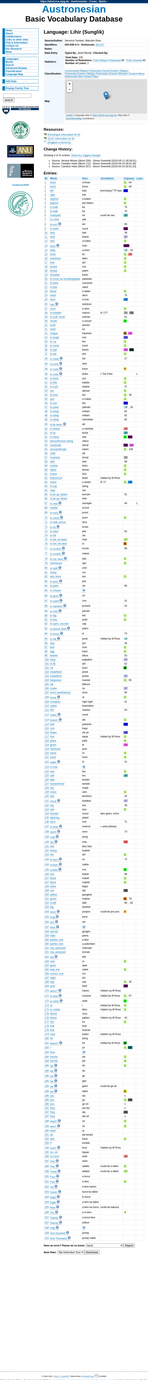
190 (47, 1130)
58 (46, 461)
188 (47, 1121)
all (51, 1134)
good (53, 965)
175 (47, 1013)
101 (47, 663)
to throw (54, 634)
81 (46, 572)
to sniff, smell (57, 316)
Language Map (14, 74)
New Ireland (85, 76)
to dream (55, 428)
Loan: (139, 178)
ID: (46, 178)
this (52, 1021)
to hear (54, 394)
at (51, 1005)
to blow (54, 826)
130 (47, 796)
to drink (54, 378)
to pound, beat (58, 628)
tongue (54, 333)
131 (47, 800)
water (53, 762)
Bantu (102, 1)
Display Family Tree (17, 88)
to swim (54, 228)
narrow (54, 931)
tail (51, 684)
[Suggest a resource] (59, 142)
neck (53, 299)
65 (46, 490)
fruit (52, 736)
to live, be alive (58, 543)
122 (47, 761)
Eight (53, 1197)
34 (46, 341)
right (52, 194)
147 (47, 878)
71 (46, 522)
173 (47, 1005)
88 (46, 605)
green (53, 898)
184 (47, 1056)
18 (46, 266)
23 (46, 291)
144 (47, 859)
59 (46, 465)
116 (47, 732)
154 (47, 911)
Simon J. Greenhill (61, 1376)
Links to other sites (17, 39)
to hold (54, 611)
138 (47, 831)
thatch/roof (56, 478)
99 (46, 655)
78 (46, 558)
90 (46, 615)
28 (46, 312)
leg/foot (54, 198)
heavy (53, 850)
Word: (53, 178)
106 (47, 688)
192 (47, 1138)
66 (46, 494)
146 (47, 874)
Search (10, 65)
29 (46, 316)
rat (51, 667)
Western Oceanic (128, 73)
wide (52, 935)
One (52, 1161)
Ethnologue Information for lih (64, 134)
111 (47, 709)
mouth (53, 321)
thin (52, 922)
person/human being (61, 441)
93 (46, 628)
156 (47, 921)
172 (47, 1000)
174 (47, 1009)
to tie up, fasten (58, 494)
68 (46, 507)
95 (46, 638)
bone (53, 254)
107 (47, 692)
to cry (53, 341)
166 (47, 973)
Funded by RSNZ (20, 185)
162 (47, 956)
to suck (54, 386)
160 (47, 939)
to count (54, 1156)
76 (46, 543)
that (52, 1026)
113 (47, 719)
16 (46, 258)
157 (47, 927)
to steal (54, 531)
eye (52, 399)
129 (47, 792)
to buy (53, 619)
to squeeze (56, 606)
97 (46, 647)
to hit (53, 527)
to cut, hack (56, 559)
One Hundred (57, 1233)
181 (47, 1043)
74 (46, 535)
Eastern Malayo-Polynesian (93, 73)
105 (47, 684)
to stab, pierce (58, 522)
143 (47, 854)
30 (46, 321)
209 (47, 1232)
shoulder (55, 274)
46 (46, 403)
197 (47, 1161)
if (50, 1143)
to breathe (55, 312)
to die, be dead (58, 539)
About (9, 33)
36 (46, 349)
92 (46, 623)
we (51, 1066)
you (52, 1095)
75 (46, 539)
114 (47, 724)
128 (47, 787)
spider (53, 705)
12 (46, 241)
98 (46, 651)
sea (52, 771)
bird (52, 647)
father (53, 469)
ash (52, 874)
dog (52, 643)
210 (47, 1238)
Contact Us (12, 45)
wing (52, 659)
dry (52, 842)
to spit (53, 349)
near (52, 1034)
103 (47, 672)
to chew (54, 359)
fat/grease (55, 680)
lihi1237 (100, 44)
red (52, 890)
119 (47, 748)
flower (53, 732)
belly (52, 250)
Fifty (52, 1228)
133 (47, 809)
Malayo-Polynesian (90, 70)
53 (46, 441)
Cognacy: (129, 178)
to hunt (54, 512)
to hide (54, 996)
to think (54, 283)
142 (47, 850)
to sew (53, 503)
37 (46, 353)
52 (46, 437)
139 (47, 836)
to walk (54, 207)
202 (47, 1186)
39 (46, 363)
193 (47, 1143)
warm (53, 832)
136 (47, 821)
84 (46, 585)
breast (53, 266)
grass (53, 740)
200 (47, 1176)
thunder (54, 813)
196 (47, 1156)
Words (9, 62)
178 (47, 1026)
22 (46, 287)
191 (47, 1134)
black (53, 878)
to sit (53, 432)
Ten (52, 1212)
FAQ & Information (17, 42)
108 (47, 697)
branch (54, 720)
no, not (54, 1152)
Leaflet (69, 115)
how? (53, 1148)
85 (46, 590)
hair (52, 304)
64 (46, 486)
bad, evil (54, 969)
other (53, 1130)
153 (47, 906)
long (52, 917)
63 (46, 482)
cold (52, 837)
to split (53, 568)
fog (52, 805)
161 (47, 948)
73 (46, 531)
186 (47, 1095)
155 (47, 916)
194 (47, 1147)
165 (47, 969)
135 (47, 817)
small (53, 902)
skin (52, 241)
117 (47, 736)
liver (52, 262)
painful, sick (56, 939)
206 (47, 1212)
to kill (53, 535)
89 (46, 611)
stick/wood (56, 563)
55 (46, 449)
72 (46, 526)
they (52, 1108)
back (53, 246)
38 (46, 358)
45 (46, 399)
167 (47, 977)
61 (46, 473)
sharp (53, 572)
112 (47, 714)
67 (46, 503)
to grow (54, 596)
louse (53, 697)
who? (53, 1126)
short (53, 912)
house (53, 473)
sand (53, 757)
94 (46, 633)
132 (47, 805)
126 (47, 779)
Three (53, 1171)
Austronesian (79, 1)
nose (53, 308)
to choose (55, 590)
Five (52, 1182)
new (52, 961)
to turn (53, 224)
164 (47, 965)
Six (52, 1187)
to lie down (56, 424)
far (51, 1038)
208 (47, 1227)
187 (47, 1108)
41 (46, 382)
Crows (93, 1)
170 (47, 990)
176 (47, 1017)
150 (47, 894)
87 (46, 600)
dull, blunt (55, 576)
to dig (53, 615)
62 (46, 478)
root (52, 728)
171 (47, 995)
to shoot (54, 518)
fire (52, 854)
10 (46, 232)
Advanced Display (16, 68)
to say (53, 486)
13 (46, 245)
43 (46, 390)
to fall (53, 639)
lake (52, 779)
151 (47, 898)
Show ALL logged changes (86, 155)
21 (46, 283)
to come (54, 219)
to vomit (54, 345)
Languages (12, 58)
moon (53, 792)
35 (46, 345)
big (51, 906)
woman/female (58, 449)
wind (52, 821)
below (53, 1017)
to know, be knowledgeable (65, 278)
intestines (55, 258)
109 (47, 701)
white (53, 886)
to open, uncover (59, 623)
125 (47, 775)
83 (46, 581)
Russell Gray (88, 1376)
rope (52, 490)
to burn (54, 859)
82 (46, 576)
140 (47, 841)
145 (47, 869)
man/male (55, 445)
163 (47, 961)
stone (53, 753)
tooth (53, 325)
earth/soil (55, 748)
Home (9, 30)
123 (47, 767)
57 (46, 457)
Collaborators (14, 36)
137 (47, 826)
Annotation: (107, 178)
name (53, 482)
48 (46, 411)
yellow (53, 894)
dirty (52, 232)
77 (46, 548)
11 (46, 236)
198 (47, 1166)
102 (47, 667)
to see (53, 403)
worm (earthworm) (60, 692)
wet (52, 846)
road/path (55, 215)
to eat (53, 353)
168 (47, 981)
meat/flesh (56, 672)
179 (47, 1034)
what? (53, 1121)
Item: (85, 178)
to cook (54, 364)
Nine (52, 1207)
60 (46, 469)
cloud (53, 801)
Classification (14, 71)
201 (47, 1181)
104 (47, 680)
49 (46, 424)
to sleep (54, 411)
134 (47, 813)
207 (47, 1217)
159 (47, 935)
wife (52, 461)
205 (47, 1207)
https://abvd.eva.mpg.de (54, 1)
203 (47, 1191)
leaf (52, 724)
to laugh (54, 337)
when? (54, 991)
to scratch (55, 548)
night (53, 977)
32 (46, 333)
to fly (53, 663)
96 (46, 643)
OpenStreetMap (74, 118)
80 (46, 567)
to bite (53, 382)
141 (47, 846)
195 (47, 1152)
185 (47, 1065)
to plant (54, 585)
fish (52, 709)
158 (47, 931)
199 (47, 1171)
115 (47, 728)
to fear (53, 287)
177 (47, 1021)
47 (46, 407)
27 (46, 308)
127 (47, 783)
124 (47, 771)
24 (46, 295)
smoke (54, 870)
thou (52, 1052)
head (53, 295)
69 (46, 512)
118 (47, 740)
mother (54, 465)
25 (46, 299)
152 (47, 902)
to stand (54, 437)
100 (47, 659)
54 (46, 445)
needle (54, 507)
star (52, 796)
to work (54, 581)
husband (55, 457)
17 (46, 262)
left (51, 190)
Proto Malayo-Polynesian (107, 60)
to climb (54, 1001)
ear (52, 390)
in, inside (55, 1009)
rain (52, 809)
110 (47, 705)
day (52, 981)
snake (53, 688)
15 (46, 254)
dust (52, 236)
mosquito (55, 701)
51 (46, 432)
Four (52, 1176)
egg (52, 651)
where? (54, 1043)
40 (46, 378)
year (52, 986)
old (51, 957)
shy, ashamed (58, 948)
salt (52, 775)
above (53, 1013)
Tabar (95, 76)
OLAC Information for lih (61, 138)
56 (46, 453)
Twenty (54, 1217)
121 (47, 757)
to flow (53, 767)
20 (46, 278)
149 (47, 890)
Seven (53, 1192)
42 (46, 386)
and (52, 1138)
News (9, 51)
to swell (54, 601)
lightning (54, 817)
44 (46, 394)
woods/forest (57, 783)
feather (54, 655)
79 (46, 563)
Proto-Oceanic (134, 60)
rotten (53, 715)
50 (46, 428)
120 (47, 753)
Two (52, 1166)
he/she (54, 1056)
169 (47, 986)
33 (46, 337)
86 (46, 595)
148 (47, 886)
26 (46, 304)
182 (47, 1047)
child (52, 453)
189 (47, 1126)
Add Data (11, 81)
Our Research (14, 48)
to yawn (54, 407)
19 (46, 274)
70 (46, 517)
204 (47, 1196)
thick (52, 927)
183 (47, 1052)
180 (47, 1038)
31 (46, 325)
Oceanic (113, 73)
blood (53, 291)
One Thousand (58, 1238)
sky (52, 787)
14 (46, 250)
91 (46, 619)
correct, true (57, 973)
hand (53, 182)
